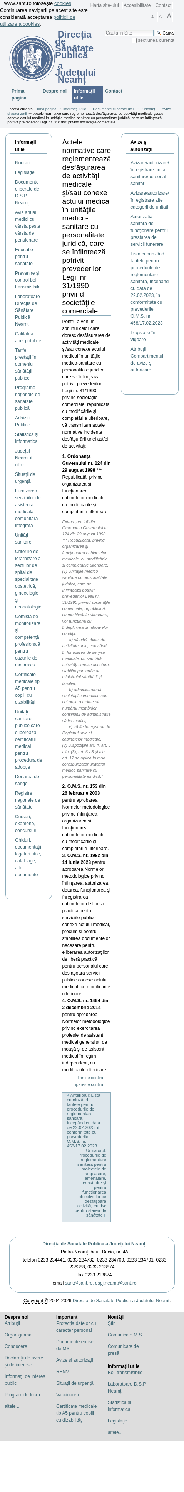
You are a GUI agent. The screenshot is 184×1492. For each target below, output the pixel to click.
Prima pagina (19, 94)
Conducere (16, 1346)
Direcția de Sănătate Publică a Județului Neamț (93, 1244)
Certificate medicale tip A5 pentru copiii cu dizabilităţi (76, 1413)
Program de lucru (22, 1395)
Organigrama (18, 1335)
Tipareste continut (89, 1084)
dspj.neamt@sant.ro (116, 1283)
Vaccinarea (67, 1395)
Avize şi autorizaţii (141, 145)
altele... (115, 1432)
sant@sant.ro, (79, 1283)
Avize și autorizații (74, 1360)
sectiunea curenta (156, 40)
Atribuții (12, 1323)
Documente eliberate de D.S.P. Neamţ (124, 109)
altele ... (13, 1406)
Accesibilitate (137, 5)
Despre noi (55, 91)
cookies (62, 3)
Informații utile (84, 94)
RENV (62, 1371)
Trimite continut (91, 1077)
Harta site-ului (104, 5)
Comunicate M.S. (125, 1335)
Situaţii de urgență (75, 1383)
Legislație (117, 1421)
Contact (163, 5)
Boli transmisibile (125, 1372)
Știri (112, 1323)
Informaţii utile (25, 145)
